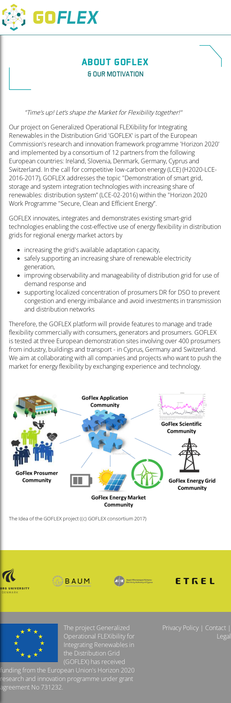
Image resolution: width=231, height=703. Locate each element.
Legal (224, 636)
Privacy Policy (180, 627)
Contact (215, 627)
